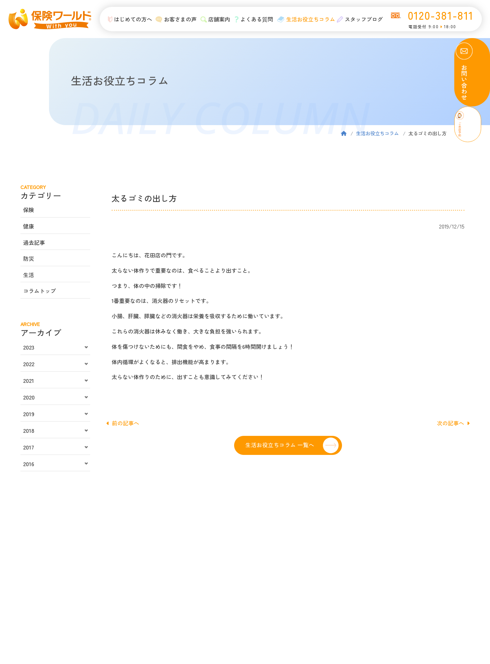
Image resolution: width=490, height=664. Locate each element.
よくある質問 (252, 19)
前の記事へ (123, 423)
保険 (28, 210)
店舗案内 (212, 19)
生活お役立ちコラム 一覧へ (279, 445)
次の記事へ (453, 423)
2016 (28, 464)
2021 (28, 380)
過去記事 (34, 242)
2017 (28, 447)
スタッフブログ (359, 19)
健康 (28, 226)
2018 (28, 430)
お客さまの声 (172, 19)
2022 (28, 364)
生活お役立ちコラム (304, 19)
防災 (28, 258)
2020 (29, 397)
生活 (28, 275)
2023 (28, 347)
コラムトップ (39, 291)
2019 (28, 414)
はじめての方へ (125, 19)
